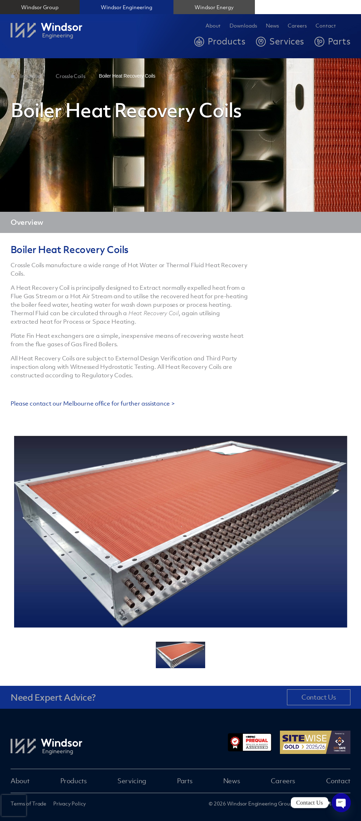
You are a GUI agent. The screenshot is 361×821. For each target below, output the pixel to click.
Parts (184, 781)
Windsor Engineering (126, 7)
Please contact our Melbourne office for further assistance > (93, 403)
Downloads (243, 26)
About (213, 26)
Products (73, 781)
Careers (283, 781)
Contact (326, 26)
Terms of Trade (28, 803)
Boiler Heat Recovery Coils (127, 76)
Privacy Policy (69, 803)
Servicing (131, 781)
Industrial (31, 75)
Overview (27, 222)
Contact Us (318, 697)
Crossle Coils (70, 75)
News (272, 26)
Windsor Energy (214, 7)
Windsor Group (40, 7)
